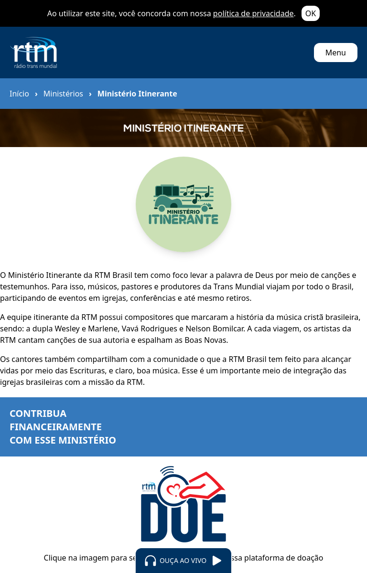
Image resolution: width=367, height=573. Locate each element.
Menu (335, 52)
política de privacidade (253, 13)
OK (310, 13)
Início (19, 93)
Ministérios (63, 93)
